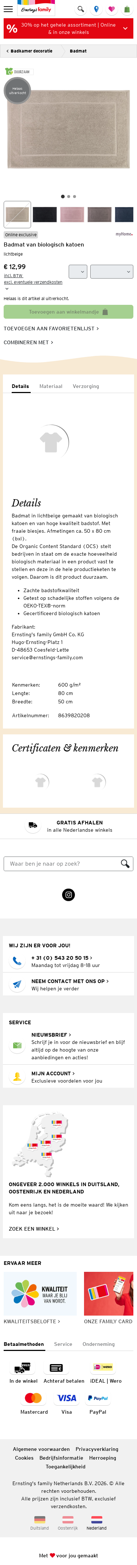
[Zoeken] (61, 864)
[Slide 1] (63, 196)
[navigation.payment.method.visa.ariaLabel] (66, 1403)
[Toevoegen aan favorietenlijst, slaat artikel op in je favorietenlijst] (51, 328)
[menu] (9, 9)
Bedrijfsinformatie (61, 1458)
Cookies (24, 1458)
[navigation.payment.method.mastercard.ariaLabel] (34, 1403)
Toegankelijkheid (65, 1466)
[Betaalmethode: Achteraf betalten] (63, 1372)
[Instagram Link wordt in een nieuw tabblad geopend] (68, 895)
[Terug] (29, 51)
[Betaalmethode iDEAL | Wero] (106, 1372)
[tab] (21, 386)
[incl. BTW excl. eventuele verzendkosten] (35, 282)
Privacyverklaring (97, 1449)
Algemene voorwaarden (41, 1449)
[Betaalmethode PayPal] (98, 1403)
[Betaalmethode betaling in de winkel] (23, 1372)
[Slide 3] (74, 196)
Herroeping (102, 1458)
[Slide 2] (68, 196)
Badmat (78, 51)
